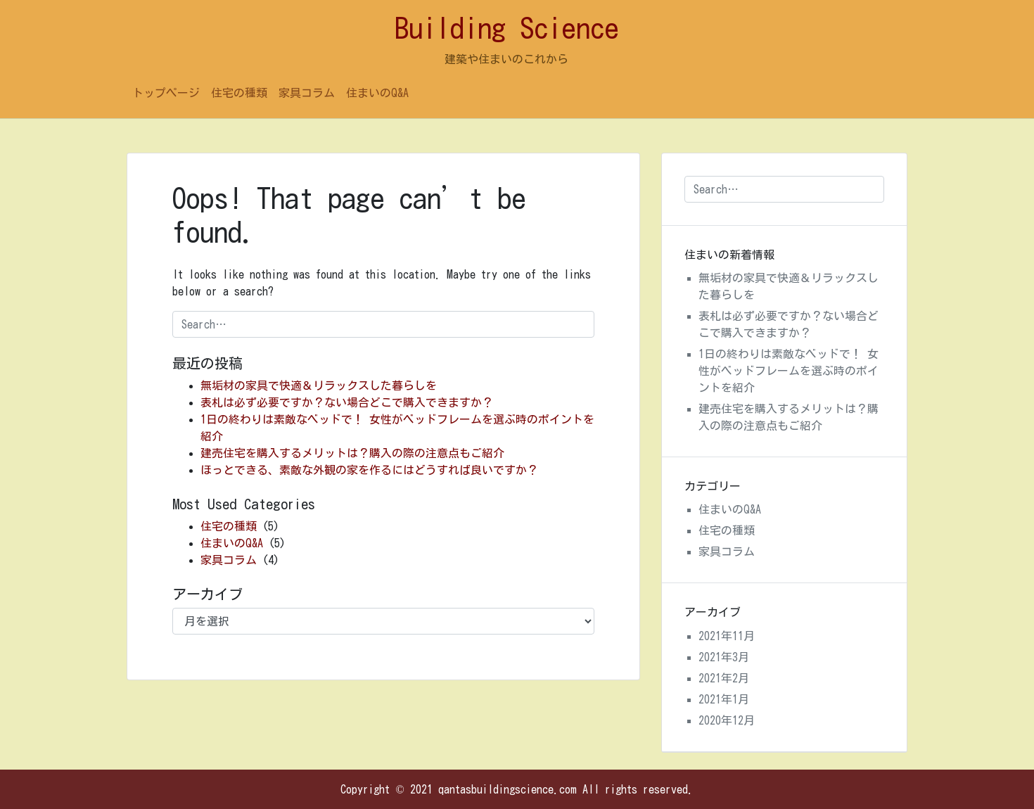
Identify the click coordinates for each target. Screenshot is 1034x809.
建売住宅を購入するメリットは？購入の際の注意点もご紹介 (352, 453)
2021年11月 (726, 636)
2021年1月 (723, 699)
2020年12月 (726, 720)
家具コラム (307, 92)
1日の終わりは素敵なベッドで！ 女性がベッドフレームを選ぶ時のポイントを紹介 (788, 370)
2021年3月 (723, 657)
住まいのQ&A (377, 92)
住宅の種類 (239, 92)
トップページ (166, 92)
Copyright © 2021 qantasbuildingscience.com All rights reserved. (516, 789)
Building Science (507, 28)
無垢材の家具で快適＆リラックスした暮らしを (318, 385)
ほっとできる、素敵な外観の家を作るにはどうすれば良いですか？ (369, 470)
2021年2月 (723, 678)
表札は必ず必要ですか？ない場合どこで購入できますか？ (346, 402)
